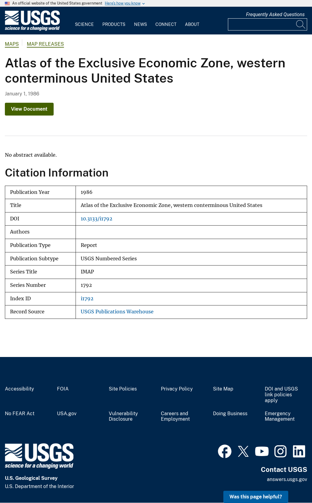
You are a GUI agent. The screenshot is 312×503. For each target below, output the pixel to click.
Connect (165, 24)
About (192, 24)
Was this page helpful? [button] (255, 497)
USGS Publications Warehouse (117, 312)
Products (113, 24)
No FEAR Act (19, 413)
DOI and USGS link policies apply (281, 394)
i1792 (87, 298)
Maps (12, 44)
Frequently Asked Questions (275, 14)
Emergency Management (280, 416)
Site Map (223, 389)
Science (84, 24)
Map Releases (45, 44)
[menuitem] (84, 20)
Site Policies (123, 389)
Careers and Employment (175, 416)
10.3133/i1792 (96, 219)
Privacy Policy (177, 389)
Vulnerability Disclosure (123, 416)
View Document (29, 109)
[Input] (267, 24)
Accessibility (19, 389)
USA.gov (66, 413)
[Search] (301, 24)
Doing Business (230, 413)
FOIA (63, 389)
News (140, 24)
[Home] (32, 29)
